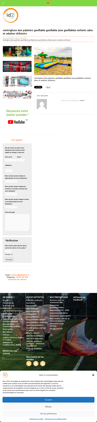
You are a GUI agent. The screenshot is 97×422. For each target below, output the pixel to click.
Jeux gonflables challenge (36, 322)
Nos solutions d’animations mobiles (11, 325)
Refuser (48, 406)
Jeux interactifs (32, 311)
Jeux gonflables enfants (36, 319)
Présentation (8, 303)
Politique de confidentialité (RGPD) (12, 343)
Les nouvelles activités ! (13, 311)
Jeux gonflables (32, 317)
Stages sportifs (56, 329)
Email (19, 157)
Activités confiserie (34, 300)
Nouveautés (31, 306)
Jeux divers (30, 303)
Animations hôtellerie (59, 313)
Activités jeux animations (8, 307)
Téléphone (8, 166)
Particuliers (7, 313)
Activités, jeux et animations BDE (57, 301)
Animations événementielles (57, 306)
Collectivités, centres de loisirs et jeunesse (13, 320)
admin (46, 96)
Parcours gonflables (34, 348)
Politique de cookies (36, 419)
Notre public (8, 329)
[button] (93, 375)
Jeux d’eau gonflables (35, 325)
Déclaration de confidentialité (55, 419)
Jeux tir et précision (34, 338)
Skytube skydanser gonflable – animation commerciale (35, 343)
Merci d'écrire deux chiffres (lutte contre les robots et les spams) (16, 247)
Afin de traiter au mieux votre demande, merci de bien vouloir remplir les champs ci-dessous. (15, 150)
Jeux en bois (31, 314)
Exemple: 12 (9, 254)
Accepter (48, 400)
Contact (6, 335)
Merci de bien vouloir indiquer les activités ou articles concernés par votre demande (16, 189)
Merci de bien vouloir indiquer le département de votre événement (16, 177)
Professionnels (9, 316)
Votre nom (9, 157)
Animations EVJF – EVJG (59, 310)
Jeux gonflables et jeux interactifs (15, 38)
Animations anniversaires (60, 316)
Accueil (6, 300)
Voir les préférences (48, 413)
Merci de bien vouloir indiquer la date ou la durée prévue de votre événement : (17, 201)
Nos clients (7, 332)
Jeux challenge (32, 308)
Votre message (10, 212)
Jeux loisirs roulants (34, 336)
